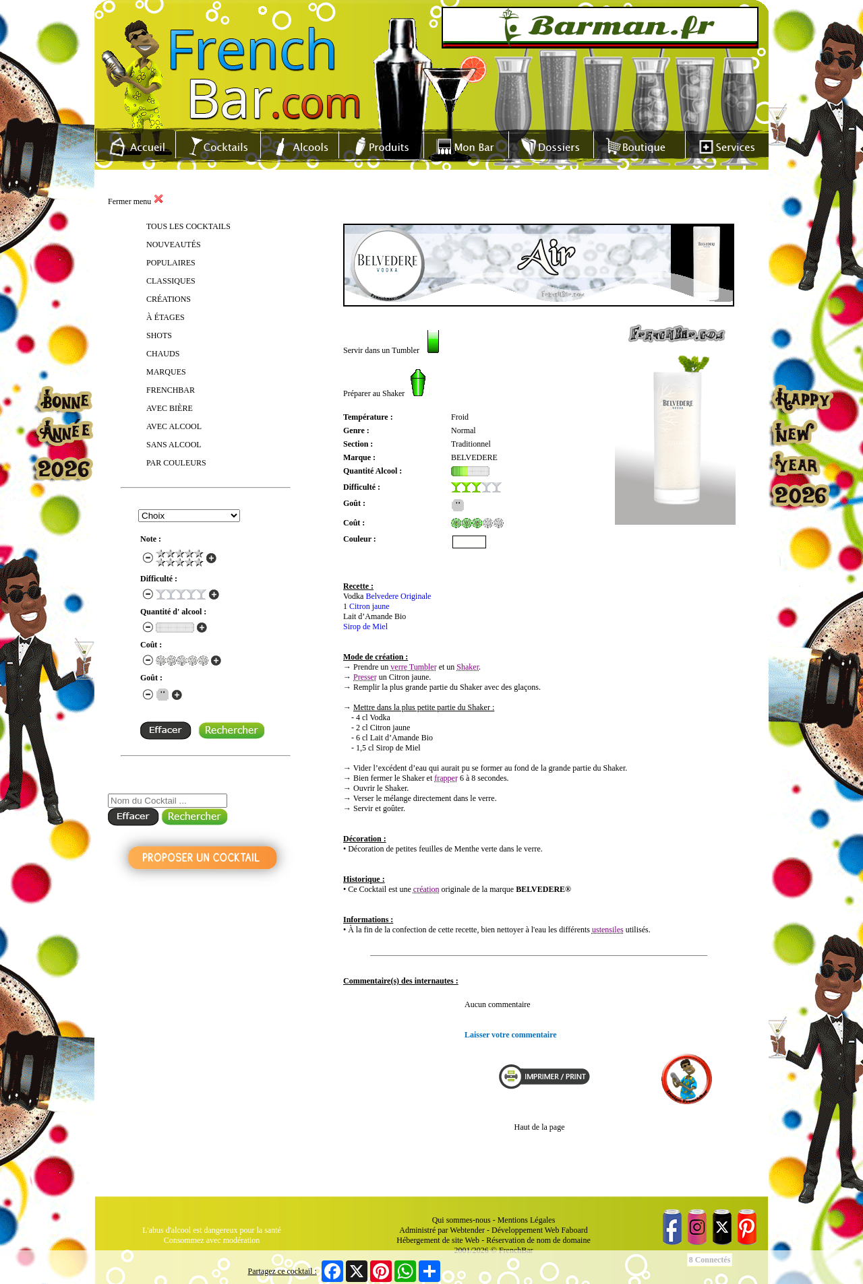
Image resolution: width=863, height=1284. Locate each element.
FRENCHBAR (170, 390)
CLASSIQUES (171, 281)
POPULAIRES (171, 262)
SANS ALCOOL (174, 444)
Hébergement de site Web (437, 1240)
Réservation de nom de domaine (538, 1240)
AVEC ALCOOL (174, 426)
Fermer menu (136, 201)
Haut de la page (539, 1127)
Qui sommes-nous (461, 1220)
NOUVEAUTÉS (173, 244)
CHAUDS (162, 353)
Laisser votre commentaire (511, 1034)
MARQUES (166, 372)
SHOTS (159, 335)
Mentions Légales (527, 1220)
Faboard (574, 1230)
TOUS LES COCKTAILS (188, 226)
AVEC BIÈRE (169, 408)
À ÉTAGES (165, 317)
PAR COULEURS (176, 463)
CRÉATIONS (168, 299)
